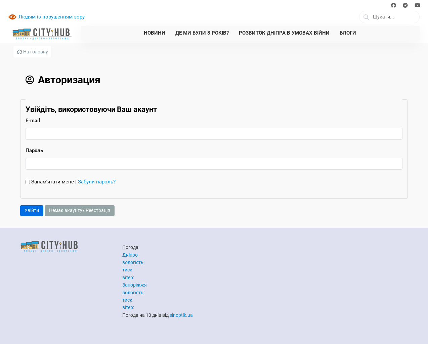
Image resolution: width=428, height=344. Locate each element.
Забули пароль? (97, 182)
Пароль (34, 150)
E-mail (33, 121)
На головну (32, 52)
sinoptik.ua (181, 315)
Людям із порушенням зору (51, 17)
